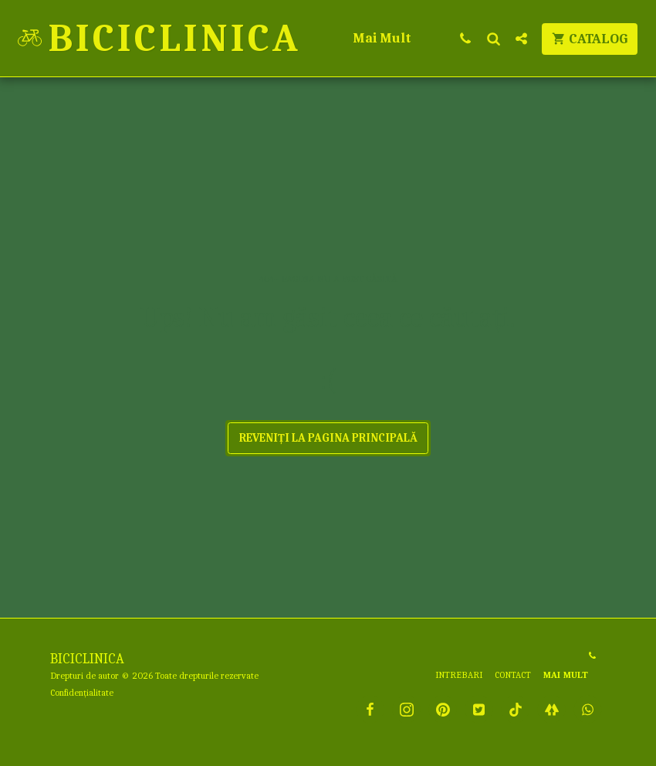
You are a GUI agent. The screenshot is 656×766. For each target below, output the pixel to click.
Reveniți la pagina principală (328, 438)
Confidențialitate (81, 692)
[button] (465, 38)
